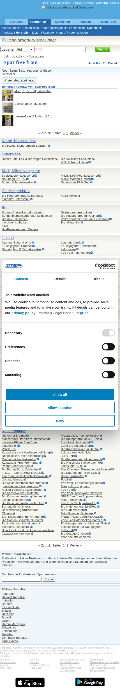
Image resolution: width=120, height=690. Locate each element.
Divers (6, 620)
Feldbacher (9, 631)
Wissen (85, 21)
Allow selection (60, 408)
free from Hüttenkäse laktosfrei (81, 493)
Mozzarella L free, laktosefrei (80, 435)
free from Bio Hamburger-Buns (81, 483)
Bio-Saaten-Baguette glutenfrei (22, 520)
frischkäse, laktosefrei (75, 442)
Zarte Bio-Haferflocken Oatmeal (82, 520)
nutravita (7, 600)
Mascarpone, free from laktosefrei (24, 439)
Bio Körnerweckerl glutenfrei (20, 493)
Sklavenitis (9, 627)
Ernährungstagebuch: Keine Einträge (31, 40)
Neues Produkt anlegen (72, 32)
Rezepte (48, 32)
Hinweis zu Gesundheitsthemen (70, 666)
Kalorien (34, 659)
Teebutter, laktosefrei (16, 526)
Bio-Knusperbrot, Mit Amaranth (81, 459)
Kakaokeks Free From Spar (20, 462)
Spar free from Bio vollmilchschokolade (28, 530)
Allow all (60, 394)
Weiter (74, 133)
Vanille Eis (9, 449)
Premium (89, 2)
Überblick (5, 659)
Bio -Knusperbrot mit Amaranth (22, 516)
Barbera (7, 604)
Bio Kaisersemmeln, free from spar (25, 483)
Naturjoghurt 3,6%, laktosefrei (22, 249)
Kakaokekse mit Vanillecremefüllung (26, 452)
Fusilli (65, 479)
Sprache (114, 2)
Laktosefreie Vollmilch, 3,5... (33, 116)
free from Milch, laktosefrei (78, 503)
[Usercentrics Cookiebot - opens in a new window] (95, 266)
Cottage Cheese (12, 479)
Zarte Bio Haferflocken (76, 445)
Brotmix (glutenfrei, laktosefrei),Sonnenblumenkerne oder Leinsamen (27, 214)
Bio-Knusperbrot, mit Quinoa (80, 215)
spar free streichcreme (76, 537)
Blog (45, 2)
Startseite (16, 21)
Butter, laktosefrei (72, 476)
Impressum (96, 659)
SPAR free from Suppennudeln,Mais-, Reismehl (82, 498)
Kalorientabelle (40, 21)
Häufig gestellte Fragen (72, 659)
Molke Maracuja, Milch (76, 179)
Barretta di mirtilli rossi (16, 506)
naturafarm (9, 593)
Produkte (7, 32)
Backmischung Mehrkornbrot (21, 523)
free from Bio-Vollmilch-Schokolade (25, 476)
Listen (36, 32)
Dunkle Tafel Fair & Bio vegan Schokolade (30, 159)
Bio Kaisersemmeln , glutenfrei (22, 496)
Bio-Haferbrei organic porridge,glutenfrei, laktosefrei (22, 197)
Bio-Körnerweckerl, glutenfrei (80, 449)
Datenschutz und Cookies (104, 662)
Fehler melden (97, 670)
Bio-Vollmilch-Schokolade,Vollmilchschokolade (78, 160)
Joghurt (8, 238)
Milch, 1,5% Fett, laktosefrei (32, 91)
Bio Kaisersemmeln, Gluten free (23, 503)
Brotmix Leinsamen (15, 219)
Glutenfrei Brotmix (14, 435)
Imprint (82, 312)
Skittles (7, 610)
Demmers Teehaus (14, 637)
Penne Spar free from (16, 466)
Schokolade (11, 154)
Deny (60, 421)
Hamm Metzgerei (13, 624)
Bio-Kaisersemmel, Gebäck (20, 229)
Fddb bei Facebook (60, 2)
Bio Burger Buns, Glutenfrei (20, 469)
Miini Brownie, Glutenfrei (77, 513)
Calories (34, 662)
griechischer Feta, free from (20, 486)
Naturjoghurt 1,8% (14, 179)
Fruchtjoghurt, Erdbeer (17, 246)
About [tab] (99, 279)
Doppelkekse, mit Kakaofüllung (22, 456)
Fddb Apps (36, 667)
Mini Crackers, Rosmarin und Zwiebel (86, 469)
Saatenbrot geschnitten (76, 212)
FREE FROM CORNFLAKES (21, 472)
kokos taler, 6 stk (72, 466)
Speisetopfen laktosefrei (30, 103)
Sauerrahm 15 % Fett (75, 182)
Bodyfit (6, 617)
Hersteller (23, 32)
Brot (5, 208)
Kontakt (77, 2)
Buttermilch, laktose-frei (17, 182)
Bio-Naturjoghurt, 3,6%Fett (79, 506)
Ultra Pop (8, 614)
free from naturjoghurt (75, 252)
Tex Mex (7, 634)
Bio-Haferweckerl (72, 510)
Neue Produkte (14, 431)
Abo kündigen (67, 670)
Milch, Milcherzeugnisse (21, 171)
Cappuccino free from (16, 533)
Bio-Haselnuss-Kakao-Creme (80, 462)
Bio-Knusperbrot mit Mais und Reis (84, 523)
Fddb (6, 56)
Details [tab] (60, 279)
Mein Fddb (108, 21)
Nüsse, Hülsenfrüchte (19, 141)
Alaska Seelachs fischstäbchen (22, 489)
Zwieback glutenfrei (15, 499)
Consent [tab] (21, 279)
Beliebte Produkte (69, 662)
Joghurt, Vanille (71, 242)
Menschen (62, 21)
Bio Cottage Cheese (74, 533)
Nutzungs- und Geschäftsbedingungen (102, 666)
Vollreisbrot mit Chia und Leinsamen (85, 219)
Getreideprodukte (16, 191)
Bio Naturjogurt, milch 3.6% (79, 472)
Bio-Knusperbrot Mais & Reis (80, 439)
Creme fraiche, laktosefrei (19, 459)
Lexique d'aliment (39, 665)
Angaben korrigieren (21, 80)
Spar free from (36, 56)
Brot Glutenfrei (70, 222)
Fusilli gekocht (70, 195)
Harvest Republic (13, 597)
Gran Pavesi (10, 641)
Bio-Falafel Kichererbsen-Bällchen (24, 145)
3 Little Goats (11, 607)
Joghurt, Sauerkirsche (16, 242)
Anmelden (102, 2)
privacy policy (24, 312)
